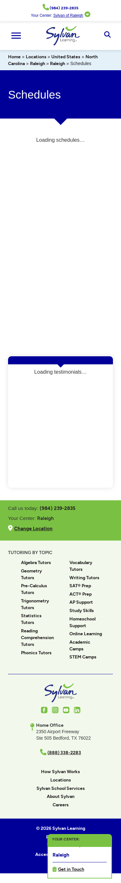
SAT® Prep (80, 586)
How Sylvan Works (60, 771)
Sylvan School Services (60, 788)
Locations (36, 57)
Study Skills (81, 610)
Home (14, 57)
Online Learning (85, 634)
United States (65, 57)
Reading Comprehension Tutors (37, 637)
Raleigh (37, 63)
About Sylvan (61, 796)
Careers (61, 805)
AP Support (81, 602)
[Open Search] (107, 35)
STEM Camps (82, 657)
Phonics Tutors (36, 653)
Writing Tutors (84, 578)
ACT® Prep (80, 594)
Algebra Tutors (36, 562)
